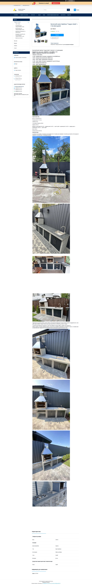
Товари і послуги (24, 14)
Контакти (63, 14)
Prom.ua (51, 581)
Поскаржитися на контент (47, 583)
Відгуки (69, 14)
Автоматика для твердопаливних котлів (20, 26)
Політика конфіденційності (56, 583)
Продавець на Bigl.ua (46, 582)
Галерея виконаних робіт (53, 14)
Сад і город (18, 23)
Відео (39, 14)
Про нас (33, 14)
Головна (16, 14)
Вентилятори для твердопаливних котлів (20, 29)
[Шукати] (68, 10)
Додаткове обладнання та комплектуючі (20, 32)
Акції (44, 14)
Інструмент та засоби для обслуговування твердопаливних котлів (20, 35)
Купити (57, 35)
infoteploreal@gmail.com (19, 86)
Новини (15, 45)
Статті (15, 48)
